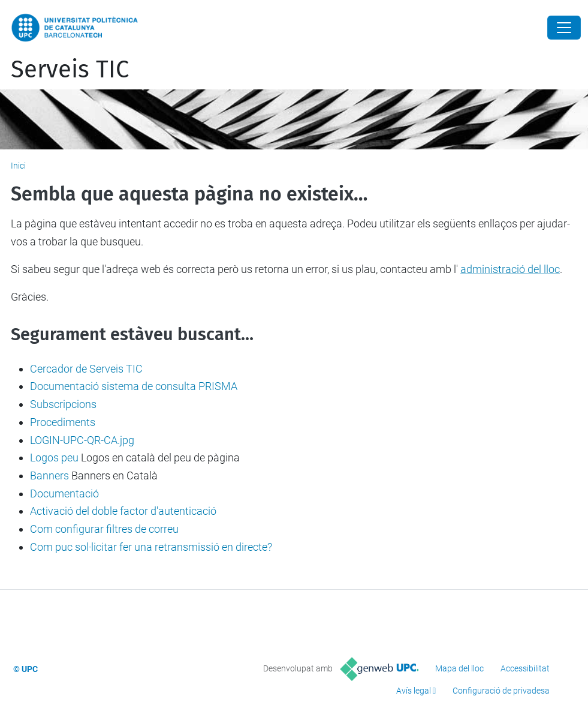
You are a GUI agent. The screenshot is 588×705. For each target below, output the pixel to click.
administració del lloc (510, 269)
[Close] (564, 28)
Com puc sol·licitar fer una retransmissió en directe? (151, 547)
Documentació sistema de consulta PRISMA (133, 386)
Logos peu (54, 457)
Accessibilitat (525, 668)
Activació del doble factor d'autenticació (123, 511)
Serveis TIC (70, 69)
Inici (18, 165)
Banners (49, 475)
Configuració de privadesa (501, 690)
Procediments (62, 422)
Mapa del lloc (459, 668)
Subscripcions (63, 404)
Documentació (64, 493)
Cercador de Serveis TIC (86, 368)
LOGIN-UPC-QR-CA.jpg (82, 440)
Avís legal (413, 690)
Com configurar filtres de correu (104, 529)
